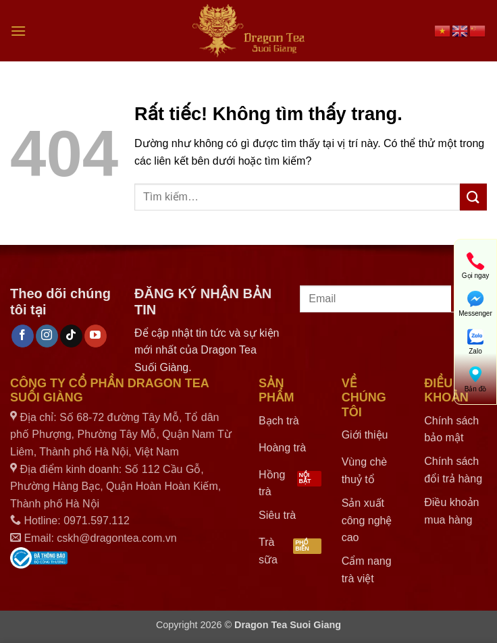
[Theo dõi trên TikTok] (71, 336)
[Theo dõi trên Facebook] (22, 336)
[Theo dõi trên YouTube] (95, 336)
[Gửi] (473, 197)
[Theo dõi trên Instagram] (47, 336)
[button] (18, 30)
